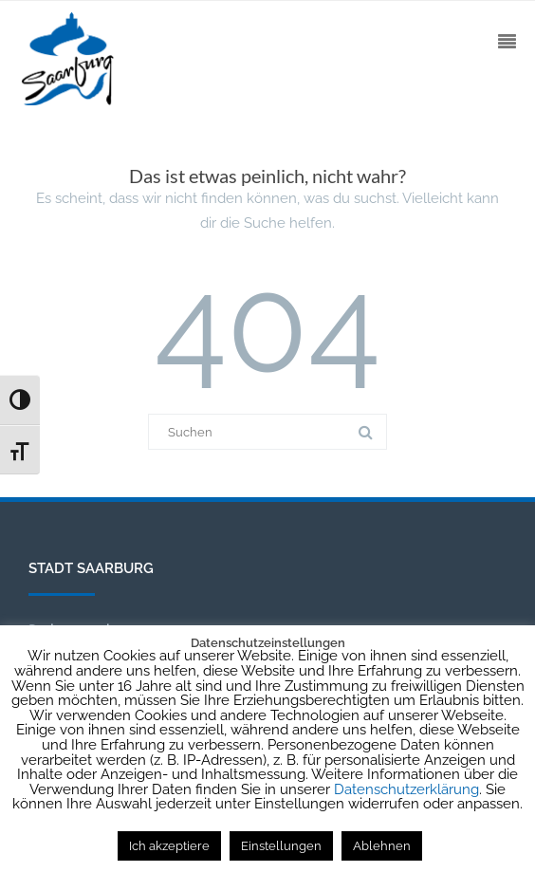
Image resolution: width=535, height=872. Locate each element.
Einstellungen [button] (281, 846)
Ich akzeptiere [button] (169, 846)
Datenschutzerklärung (406, 789)
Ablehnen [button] (382, 846)
